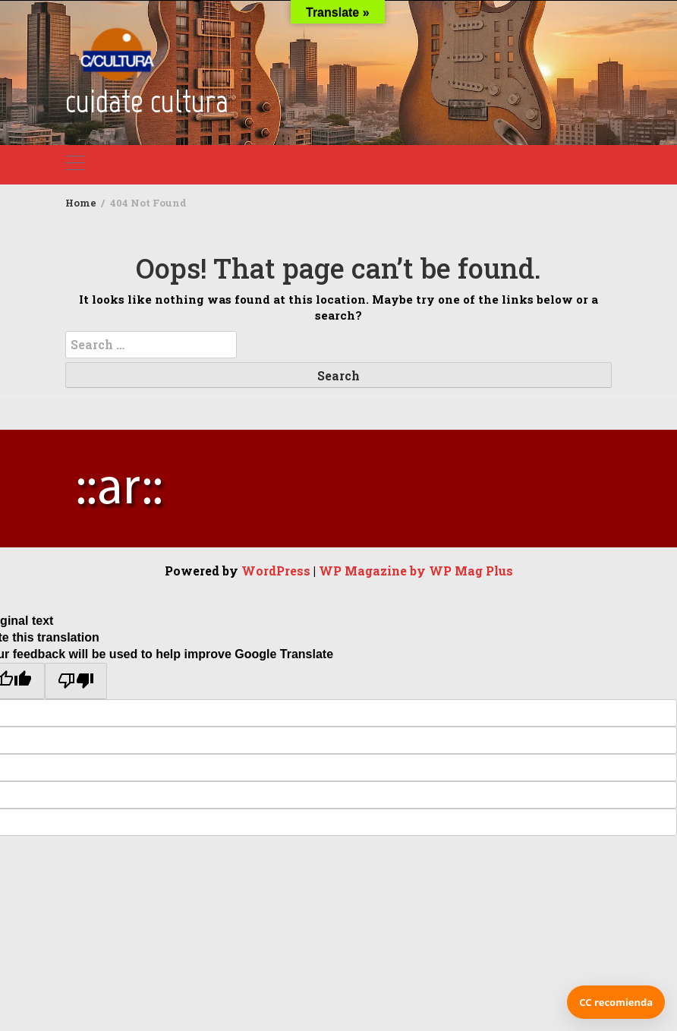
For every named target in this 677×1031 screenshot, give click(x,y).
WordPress (275, 571)
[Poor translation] (76, 681)
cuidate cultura (146, 101)
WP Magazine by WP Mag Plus (416, 571)
